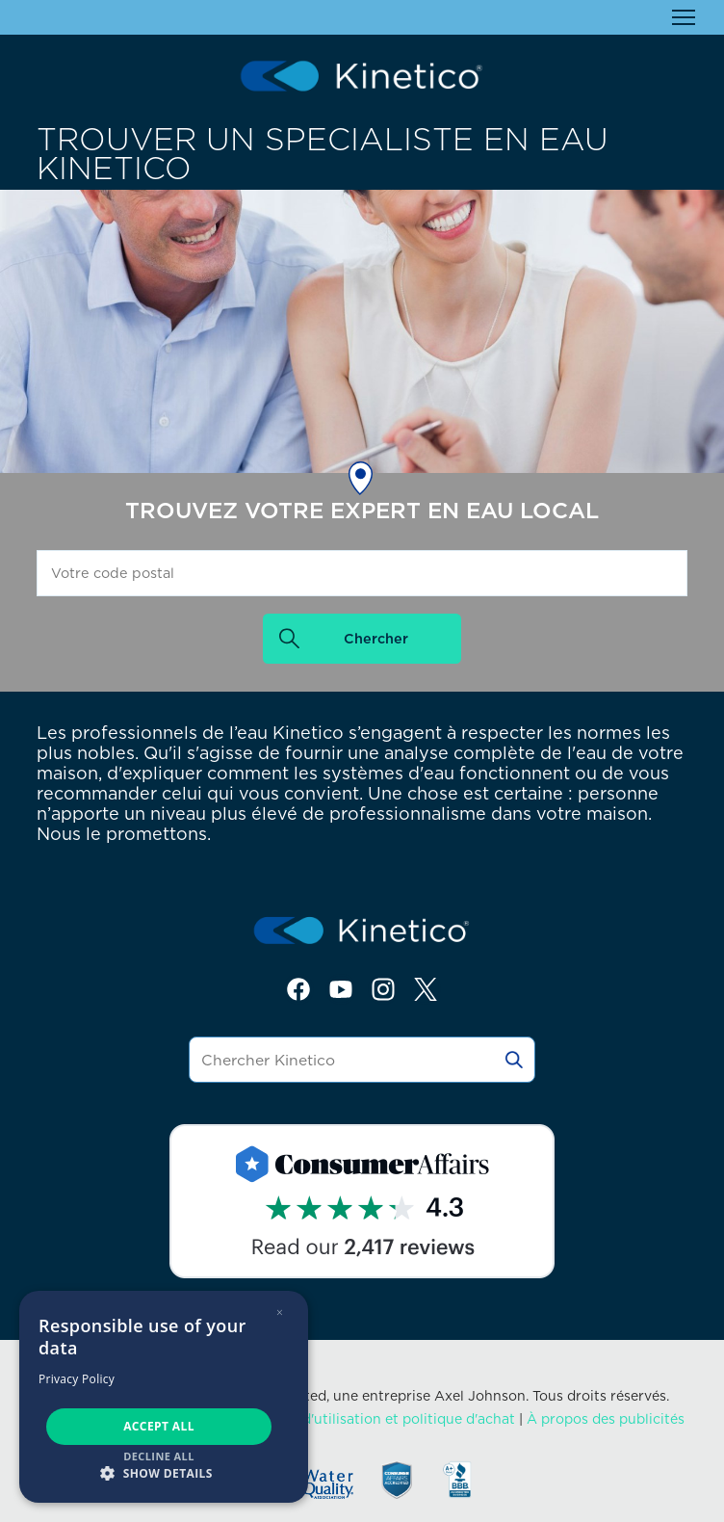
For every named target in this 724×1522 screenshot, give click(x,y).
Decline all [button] (158, 1456)
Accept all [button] (158, 1426)
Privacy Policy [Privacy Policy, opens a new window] (77, 1379)
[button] (164, 1472)
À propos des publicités (606, 1419)
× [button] (279, 1312)
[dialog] (163, 1397)
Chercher (376, 638)
